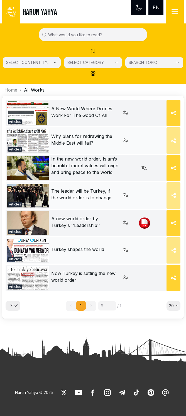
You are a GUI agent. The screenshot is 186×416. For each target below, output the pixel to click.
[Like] (64, 392)
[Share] (173, 113)
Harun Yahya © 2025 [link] (34, 392)
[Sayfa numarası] (107, 306)
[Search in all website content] (95, 34)
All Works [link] (34, 90)
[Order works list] (93, 51)
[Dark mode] (138, 7)
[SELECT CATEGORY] (93, 62)
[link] (28, 113)
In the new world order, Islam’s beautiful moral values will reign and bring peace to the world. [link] (84, 165)
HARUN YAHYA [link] (40, 12)
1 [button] (81, 305)
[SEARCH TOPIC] (154, 62)
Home (10, 90)
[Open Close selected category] (116, 62)
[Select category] (32, 62)
